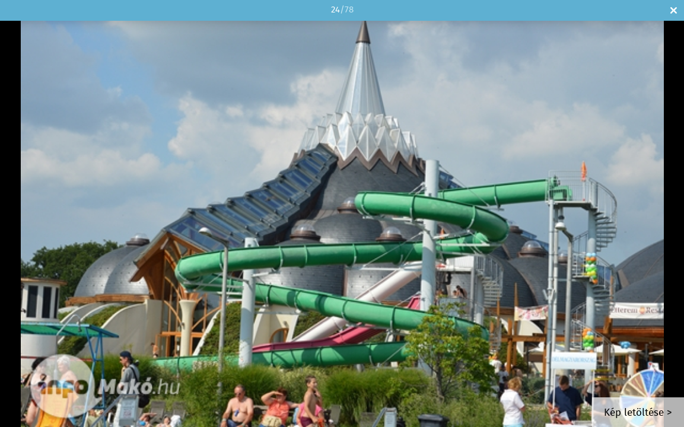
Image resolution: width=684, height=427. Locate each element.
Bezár (673, 10)
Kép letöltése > (638, 413)
